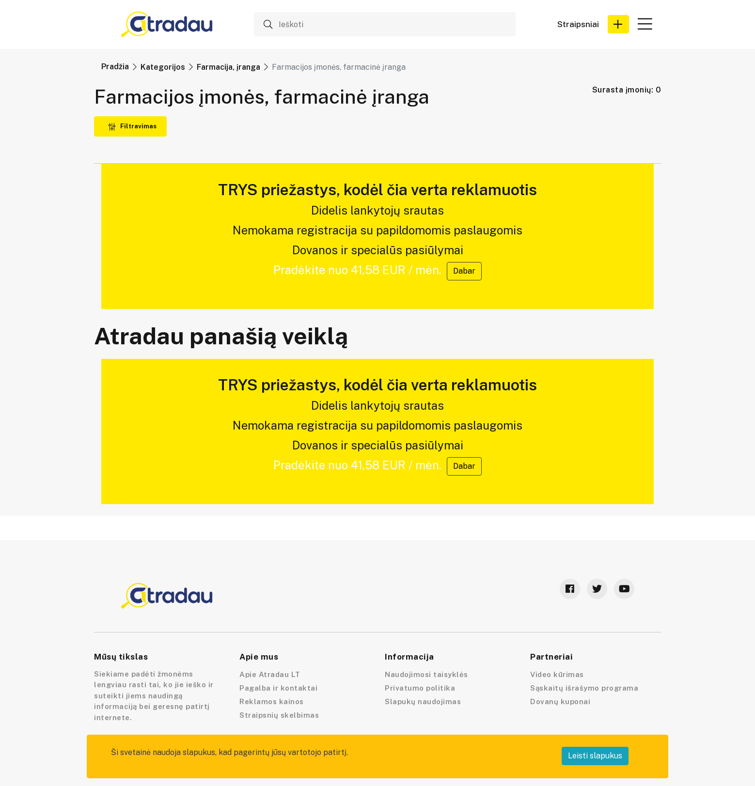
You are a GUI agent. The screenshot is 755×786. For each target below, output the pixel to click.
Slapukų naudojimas (423, 701)
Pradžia (115, 66)
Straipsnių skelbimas (279, 715)
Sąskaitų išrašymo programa (584, 688)
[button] (618, 24)
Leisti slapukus (595, 755)
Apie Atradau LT (269, 674)
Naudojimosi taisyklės (426, 674)
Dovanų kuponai (560, 701)
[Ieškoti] (385, 24)
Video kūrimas (557, 674)
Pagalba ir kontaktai (278, 688)
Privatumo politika (420, 688)
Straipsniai (578, 24)
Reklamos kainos (271, 701)
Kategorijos (163, 67)
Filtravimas (132, 126)
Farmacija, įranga (228, 67)
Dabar (464, 271)
